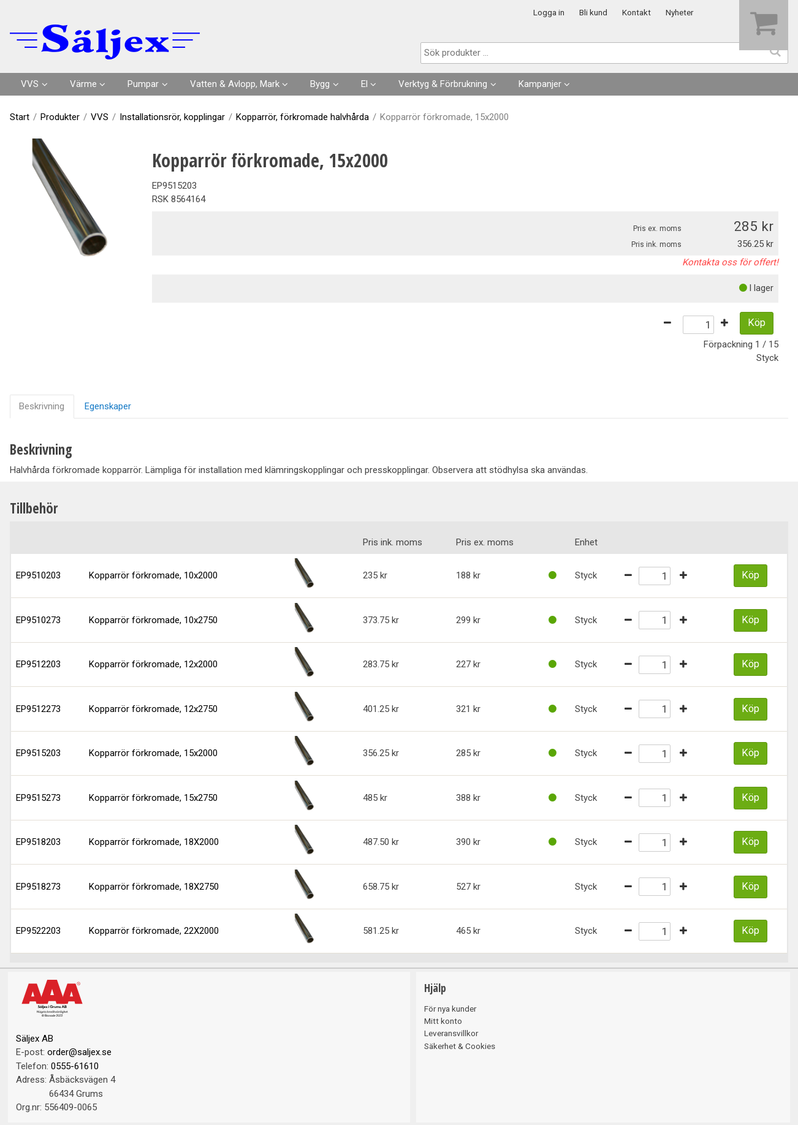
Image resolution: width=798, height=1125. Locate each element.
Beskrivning (41, 406)
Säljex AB (34, 1038)
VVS (30, 83)
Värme (83, 83)
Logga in (548, 12)
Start (19, 117)
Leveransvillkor (451, 1033)
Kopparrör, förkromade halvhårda (302, 117)
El (364, 83)
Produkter (60, 117)
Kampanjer (540, 83)
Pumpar (143, 83)
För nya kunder (450, 1008)
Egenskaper (108, 406)
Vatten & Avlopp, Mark (234, 83)
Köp (757, 322)
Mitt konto (443, 1021)
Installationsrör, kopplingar (172, 117)
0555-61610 (75, 1066)
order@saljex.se (79, 1052)
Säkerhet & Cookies (459, 1046)
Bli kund (593, 12)
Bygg (320, 83)
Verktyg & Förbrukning (442, 83)
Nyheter (679, 12)
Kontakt (636, 12)
